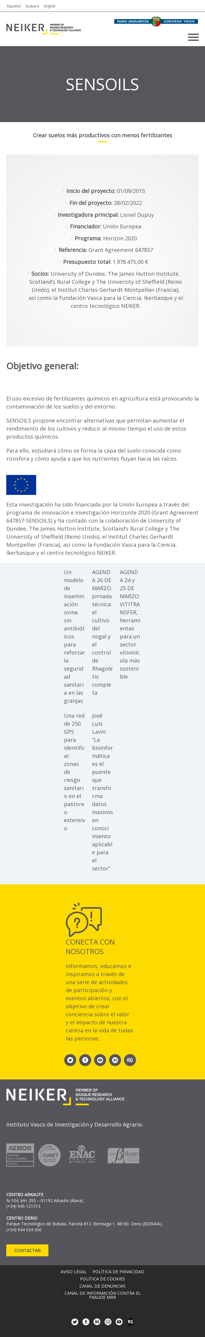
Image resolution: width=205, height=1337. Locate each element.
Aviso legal (74, 1272)
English (50, 6)
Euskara (32, 6)
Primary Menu (193, 37)
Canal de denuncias (102, 1286)
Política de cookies (102, 1279)
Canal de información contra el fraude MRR (103, 1295)
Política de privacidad (118, 1272)
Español (14, 6)
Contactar (27, 1250)
